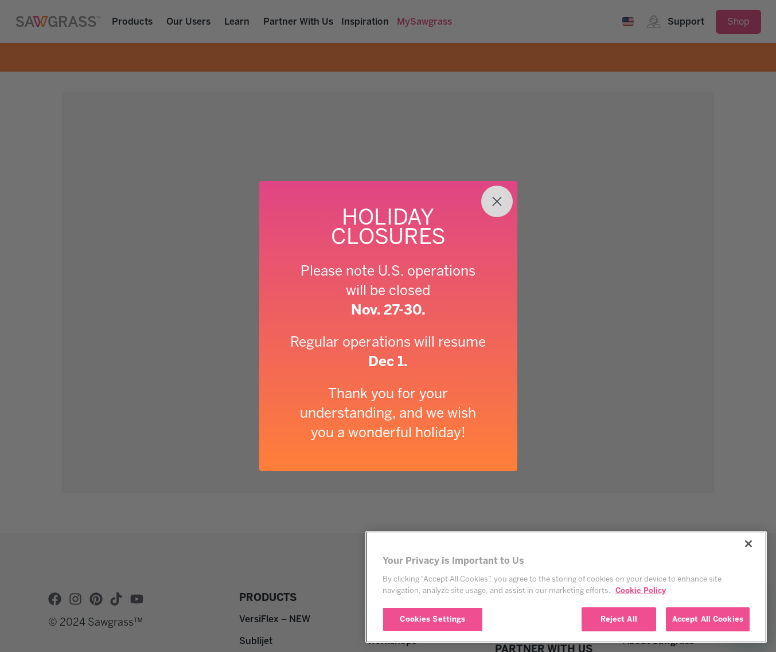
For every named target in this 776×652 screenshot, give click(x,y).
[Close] (748, 543)
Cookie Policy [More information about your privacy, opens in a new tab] (640, 590)
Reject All (618, 619)
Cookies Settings (432, 619)
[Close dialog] (497, 201)
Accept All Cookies (707, 619)
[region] (566, 587)
